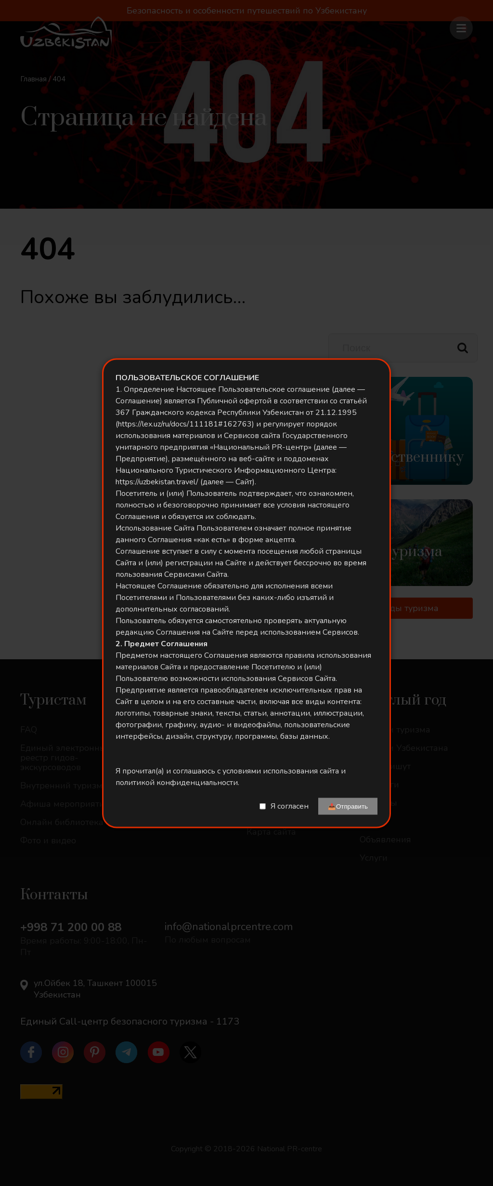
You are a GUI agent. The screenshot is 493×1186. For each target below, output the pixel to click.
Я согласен (290, 806)
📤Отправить (348, 806)
